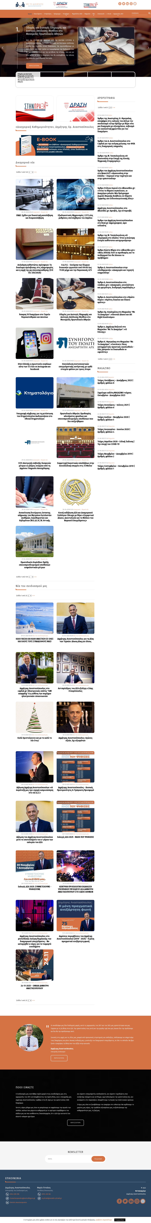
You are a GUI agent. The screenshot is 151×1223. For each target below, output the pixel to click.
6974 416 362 (46, 1195)
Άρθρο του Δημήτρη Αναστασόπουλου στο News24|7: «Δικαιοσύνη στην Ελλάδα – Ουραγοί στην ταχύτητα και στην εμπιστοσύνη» (115, 176)
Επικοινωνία (101, 14)
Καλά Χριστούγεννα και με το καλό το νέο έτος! (35, 740)
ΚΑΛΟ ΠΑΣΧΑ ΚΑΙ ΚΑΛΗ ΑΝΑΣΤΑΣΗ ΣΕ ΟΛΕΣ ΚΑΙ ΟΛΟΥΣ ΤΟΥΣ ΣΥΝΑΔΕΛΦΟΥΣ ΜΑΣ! (34, 641)
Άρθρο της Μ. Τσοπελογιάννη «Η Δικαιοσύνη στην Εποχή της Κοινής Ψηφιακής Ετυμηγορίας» (114, 160)
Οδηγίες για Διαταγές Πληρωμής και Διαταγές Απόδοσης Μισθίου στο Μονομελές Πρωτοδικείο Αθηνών (48, 31)
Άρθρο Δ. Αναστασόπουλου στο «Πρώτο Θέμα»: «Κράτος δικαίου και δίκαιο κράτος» (116, 301)
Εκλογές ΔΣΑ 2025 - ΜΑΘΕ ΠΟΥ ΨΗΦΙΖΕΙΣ (75, 838)
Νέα (94, 14)
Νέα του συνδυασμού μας (40, 637)
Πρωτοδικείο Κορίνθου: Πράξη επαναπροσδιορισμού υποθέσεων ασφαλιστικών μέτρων (34, 566)
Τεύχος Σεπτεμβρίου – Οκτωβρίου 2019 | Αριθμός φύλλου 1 (116, 468)
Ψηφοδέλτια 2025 (77, 14)
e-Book (109, 14)
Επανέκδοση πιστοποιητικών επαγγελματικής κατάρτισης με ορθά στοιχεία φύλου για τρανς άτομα (75, 368)
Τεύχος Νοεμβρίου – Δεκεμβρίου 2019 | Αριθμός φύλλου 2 (115, 456)
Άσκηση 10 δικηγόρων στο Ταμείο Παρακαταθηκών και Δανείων (34, 317)
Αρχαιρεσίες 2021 (118, 14)
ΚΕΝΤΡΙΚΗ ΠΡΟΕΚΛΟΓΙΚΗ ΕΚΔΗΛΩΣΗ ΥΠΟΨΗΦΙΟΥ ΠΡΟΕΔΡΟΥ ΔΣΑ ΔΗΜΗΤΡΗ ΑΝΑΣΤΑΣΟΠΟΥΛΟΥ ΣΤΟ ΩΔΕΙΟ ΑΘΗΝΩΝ (75, 891)
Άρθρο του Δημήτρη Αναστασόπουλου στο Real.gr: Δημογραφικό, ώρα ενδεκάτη (115, 224)
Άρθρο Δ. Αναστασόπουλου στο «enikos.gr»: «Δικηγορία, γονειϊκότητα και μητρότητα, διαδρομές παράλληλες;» (116, 286)
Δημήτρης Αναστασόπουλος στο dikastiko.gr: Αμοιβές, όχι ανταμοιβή (114, 211)
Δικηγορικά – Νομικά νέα (40, 214)
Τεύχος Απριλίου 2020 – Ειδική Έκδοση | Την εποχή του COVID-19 (116, 444)
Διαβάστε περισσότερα (104, 1220)
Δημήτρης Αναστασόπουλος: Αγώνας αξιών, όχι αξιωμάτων (75, 740)
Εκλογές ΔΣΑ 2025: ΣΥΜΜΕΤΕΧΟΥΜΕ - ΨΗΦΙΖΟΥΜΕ (34, 889)
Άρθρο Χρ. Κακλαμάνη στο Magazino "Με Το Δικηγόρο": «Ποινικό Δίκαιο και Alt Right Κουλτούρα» (116, 316)
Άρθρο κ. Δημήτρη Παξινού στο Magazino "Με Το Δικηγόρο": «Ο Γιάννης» (112, 331)
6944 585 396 (14, 1195)
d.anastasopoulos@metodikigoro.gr (22, 1200)
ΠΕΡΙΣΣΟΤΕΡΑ (34, 67)
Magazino (87, 14)
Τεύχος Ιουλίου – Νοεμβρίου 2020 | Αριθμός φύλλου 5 (114, 419)
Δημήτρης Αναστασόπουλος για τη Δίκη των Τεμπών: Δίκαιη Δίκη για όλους (75, 641)
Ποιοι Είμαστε (38, 14)
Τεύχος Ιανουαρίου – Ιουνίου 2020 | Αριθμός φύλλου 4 (114, 432)
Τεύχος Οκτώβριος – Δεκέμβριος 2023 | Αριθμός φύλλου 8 (115, 383)
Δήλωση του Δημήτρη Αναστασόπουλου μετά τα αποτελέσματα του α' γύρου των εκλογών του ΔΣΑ (34, 841)
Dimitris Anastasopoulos (18, 1204)
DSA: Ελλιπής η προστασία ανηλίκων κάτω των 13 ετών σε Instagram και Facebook (34, 368)
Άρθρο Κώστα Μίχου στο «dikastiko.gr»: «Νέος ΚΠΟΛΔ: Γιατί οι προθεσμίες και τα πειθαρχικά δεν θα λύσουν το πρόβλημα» (116, 255)
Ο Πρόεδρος (47, 14)
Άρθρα (110, 117)
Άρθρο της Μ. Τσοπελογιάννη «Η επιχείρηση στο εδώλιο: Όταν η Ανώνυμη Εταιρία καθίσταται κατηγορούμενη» (116, 239)
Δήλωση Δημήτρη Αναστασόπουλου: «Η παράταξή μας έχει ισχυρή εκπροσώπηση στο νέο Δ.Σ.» (34, 792)
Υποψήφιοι (66, 14)
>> (35, 173)
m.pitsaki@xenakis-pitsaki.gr (52, 1200)
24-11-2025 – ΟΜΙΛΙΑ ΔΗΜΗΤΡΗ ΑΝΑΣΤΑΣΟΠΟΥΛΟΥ (35, 988)
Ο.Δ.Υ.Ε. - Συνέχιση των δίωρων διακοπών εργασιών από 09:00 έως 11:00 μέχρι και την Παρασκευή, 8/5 (75, 269)
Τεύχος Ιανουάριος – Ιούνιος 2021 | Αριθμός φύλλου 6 (114, 407)
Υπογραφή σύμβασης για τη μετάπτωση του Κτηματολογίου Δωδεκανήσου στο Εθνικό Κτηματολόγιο (34, 418)
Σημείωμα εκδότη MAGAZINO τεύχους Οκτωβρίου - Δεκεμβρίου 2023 (114, 395)
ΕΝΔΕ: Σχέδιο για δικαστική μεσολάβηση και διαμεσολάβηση (34, 218)
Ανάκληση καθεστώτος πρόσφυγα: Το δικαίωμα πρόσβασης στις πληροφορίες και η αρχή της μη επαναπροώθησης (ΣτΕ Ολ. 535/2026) (34, 270)
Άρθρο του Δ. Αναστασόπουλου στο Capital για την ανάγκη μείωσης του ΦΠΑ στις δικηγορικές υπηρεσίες (116, 145)
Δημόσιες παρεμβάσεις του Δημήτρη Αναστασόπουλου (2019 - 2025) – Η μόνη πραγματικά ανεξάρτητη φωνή (75, 940)
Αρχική (30, 14)
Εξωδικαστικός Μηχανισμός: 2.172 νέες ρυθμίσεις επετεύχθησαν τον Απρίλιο (75, 218)
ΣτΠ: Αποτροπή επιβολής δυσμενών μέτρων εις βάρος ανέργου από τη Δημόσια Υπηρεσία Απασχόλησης (34, 467)
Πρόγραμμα (57, 14)
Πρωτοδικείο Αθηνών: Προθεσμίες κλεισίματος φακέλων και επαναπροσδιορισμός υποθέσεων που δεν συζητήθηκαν (75, 419)
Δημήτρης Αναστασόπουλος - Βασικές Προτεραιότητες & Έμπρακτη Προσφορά (75, 790)
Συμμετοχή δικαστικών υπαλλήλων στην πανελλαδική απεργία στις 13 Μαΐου (75, 465)
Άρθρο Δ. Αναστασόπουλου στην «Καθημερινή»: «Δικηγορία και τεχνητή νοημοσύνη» (116, 271)
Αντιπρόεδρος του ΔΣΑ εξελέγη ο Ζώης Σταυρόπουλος (75, 691)
